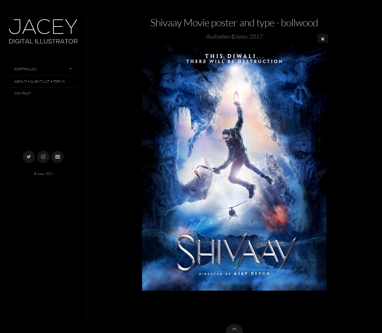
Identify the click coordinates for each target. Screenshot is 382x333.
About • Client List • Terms (39, 81)
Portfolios (25, 69)
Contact (22, 93)
